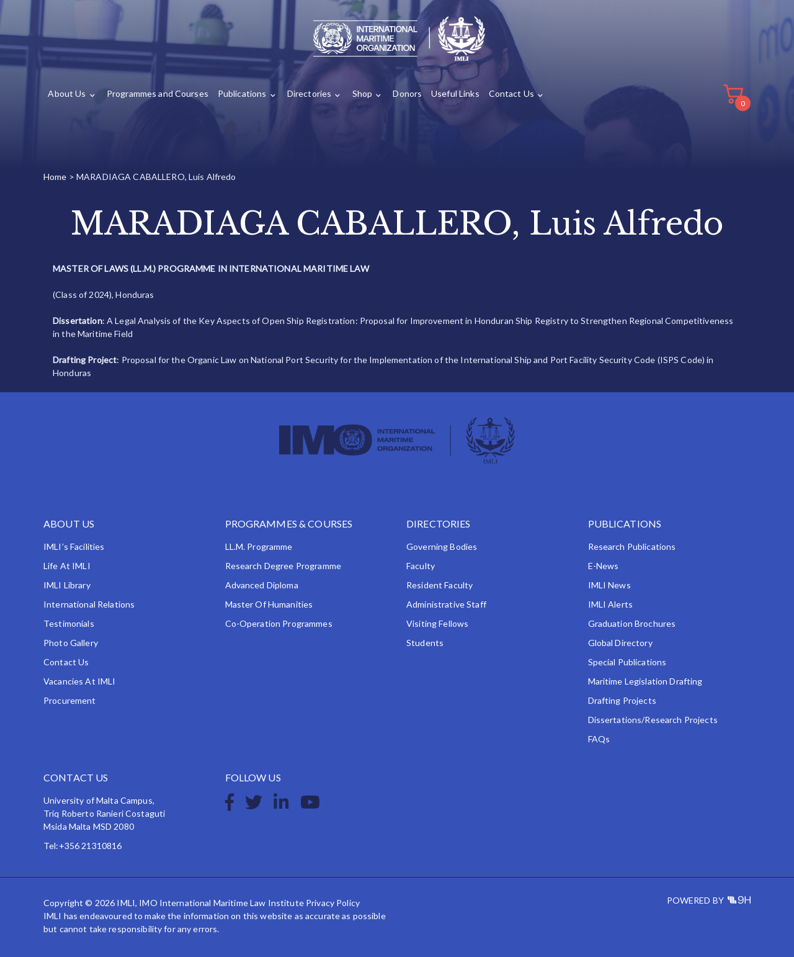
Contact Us (511, 94)
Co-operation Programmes (278, 623)
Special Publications (627, 662)
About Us (67, 94)
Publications (242, 94)
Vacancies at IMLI (79, 681)
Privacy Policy (333, 902)
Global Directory (620, 642)
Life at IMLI (67, 565)
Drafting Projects (622, 700)
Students (425, 642)
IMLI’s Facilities (73, 546)
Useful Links (455, 94)
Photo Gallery (70, 642)
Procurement (69, 700)
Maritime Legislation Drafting (645, 681)
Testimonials (68, 623)
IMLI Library (67, 585)
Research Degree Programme (283, 565)
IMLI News (609, 585)
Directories (309, 94)
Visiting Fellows (437, 623)
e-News (603, 565)
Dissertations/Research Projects (653, 719)
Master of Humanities (269, 604)
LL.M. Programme (259, 546)
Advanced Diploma (261, 585)
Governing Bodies (441, 546)
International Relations (89, 604)
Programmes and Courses (157, 94)
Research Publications (632, 546)
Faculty (420, 565)
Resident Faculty (439, 585)
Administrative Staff (446, 604)
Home (55, 176)
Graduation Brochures (632, 623)
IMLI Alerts (610, 604)
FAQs (599, 739)
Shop (362, 94)
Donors (407, 94)
